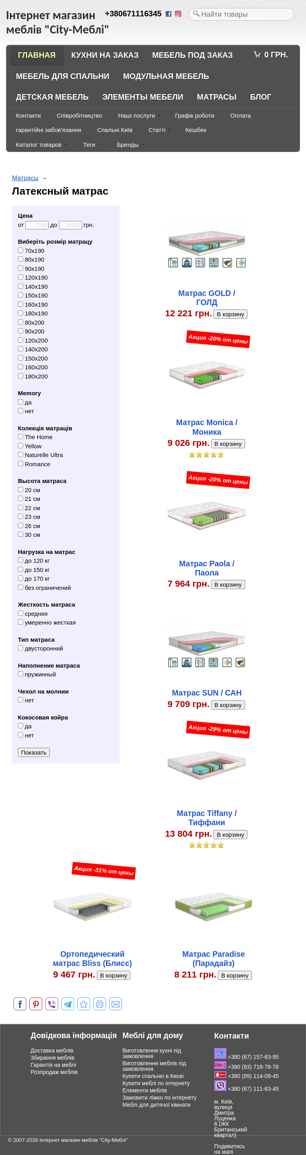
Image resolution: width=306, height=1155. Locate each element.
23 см (29, 516)
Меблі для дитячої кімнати (156, 1105)
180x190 (33, 313)
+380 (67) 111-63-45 (246, 1089)
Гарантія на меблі (53, 1065)
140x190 (33, 286)
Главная (37, 55)
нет (26, 411)
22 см (29, 508)
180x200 (33, 376)
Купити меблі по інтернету (156, 1083)
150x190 (33, 295)
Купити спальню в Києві (153, 1076)
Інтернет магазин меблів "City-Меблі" (83, 1140)
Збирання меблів (53, 1057)
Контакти (28, 115)
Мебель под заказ (192, 55)
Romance (34, 464)
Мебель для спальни (63, 76)
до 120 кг (34, 560)
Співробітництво (79, 115)
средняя (32, 613)
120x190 (33, 277)
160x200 (33, 367)
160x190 (33, 304)
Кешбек (195, 129)
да (24, 402)
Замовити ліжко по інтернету (159, 1097)
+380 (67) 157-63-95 (246, 1057)
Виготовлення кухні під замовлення (151, 1053)
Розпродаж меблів (54, 1072)
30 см (29, 534)
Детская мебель (52, 97)
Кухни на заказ (105, 55)
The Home (35, 437)
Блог (260, 97)
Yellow (30, 446)
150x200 (33, 358)
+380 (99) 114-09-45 (246, 1076)
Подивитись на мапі (229, 1149)
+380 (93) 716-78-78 (246, 1067)
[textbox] (241, 14)
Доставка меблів (52, 1050)
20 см (29, 490)
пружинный (37, 674)
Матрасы (216, 97)
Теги (89, 144)
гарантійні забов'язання (48, 129)
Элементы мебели (142, 97)
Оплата (240, 115)
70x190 (31, 250)
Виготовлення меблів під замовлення (154, 1066)
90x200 (31, 331)
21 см (29, 498)
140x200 (33, 349)
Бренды (127, 144)
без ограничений (44, 587)
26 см (29, 525)
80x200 (31, 322)
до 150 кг (34, 569)
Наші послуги (136, 115)
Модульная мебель (166, 76)
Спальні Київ (115, 129)
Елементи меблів (144, 1090)
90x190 (31, 268)
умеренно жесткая (47, 622)
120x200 (33, 340)
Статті (157, 129)
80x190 (31, 259)
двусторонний (40, 648)
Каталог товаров (39, 144)
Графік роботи (194, 115)
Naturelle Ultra (40, 454)
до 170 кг (34, 578)
